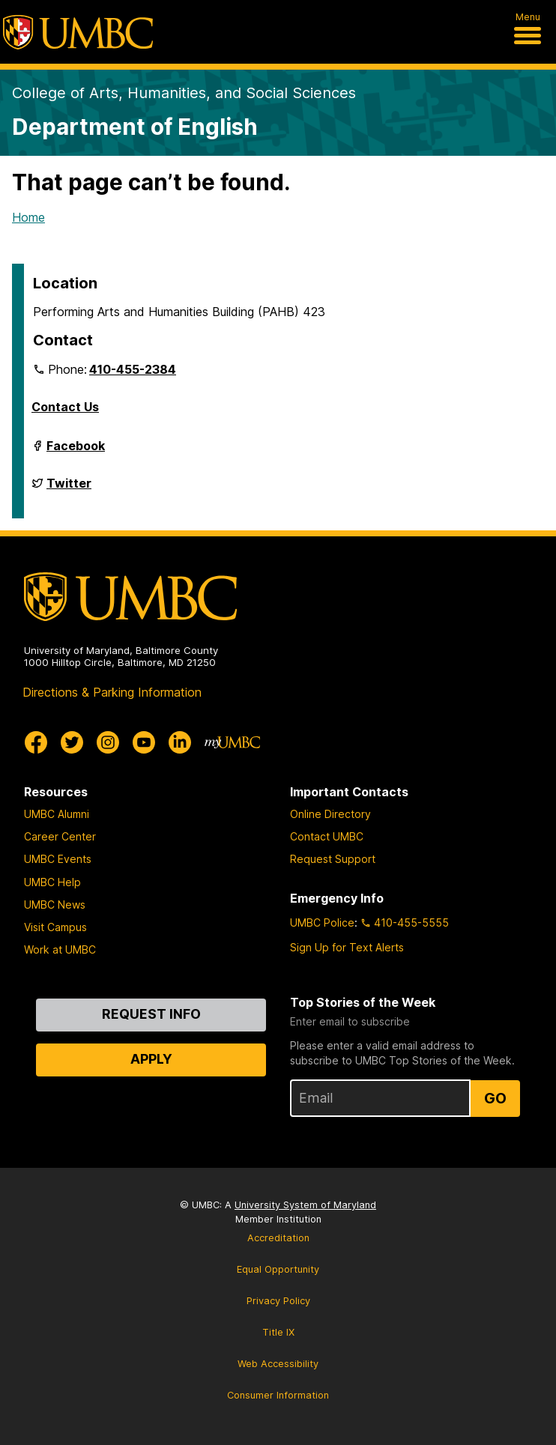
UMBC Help (52, 882)
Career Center (60, 836)
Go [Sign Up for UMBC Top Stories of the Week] (495, 1098)
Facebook (75, 452)
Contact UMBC (326, 836)
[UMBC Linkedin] (179, 742)
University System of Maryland (305, 1205)
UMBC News (54, 904)
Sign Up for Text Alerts (347, 947)
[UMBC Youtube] (143, 742)
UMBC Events (57, 858)
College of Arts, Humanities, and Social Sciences (184, 93)
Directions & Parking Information (112, 692)
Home (28, 217)
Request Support (332, 858)
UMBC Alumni (56, 814)
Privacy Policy (278, 1300)
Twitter (68, 489)
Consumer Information (278, 1395)
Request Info (151, 1014)
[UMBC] (78, 32)
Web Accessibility (278, 1363)
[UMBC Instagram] (107, 742)
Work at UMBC (60, 949)
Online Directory (330, 814)
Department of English (135, 126)
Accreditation (278, 1237)
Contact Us (65, 406)
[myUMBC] (232, 742)
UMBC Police (322, 922)
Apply (151, 1059)
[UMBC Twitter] (71, 742)
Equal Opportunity (278, 1269)
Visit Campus (55, 927)
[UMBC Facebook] (35, 742)
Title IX (278, 1332)
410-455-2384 (132, 369)
